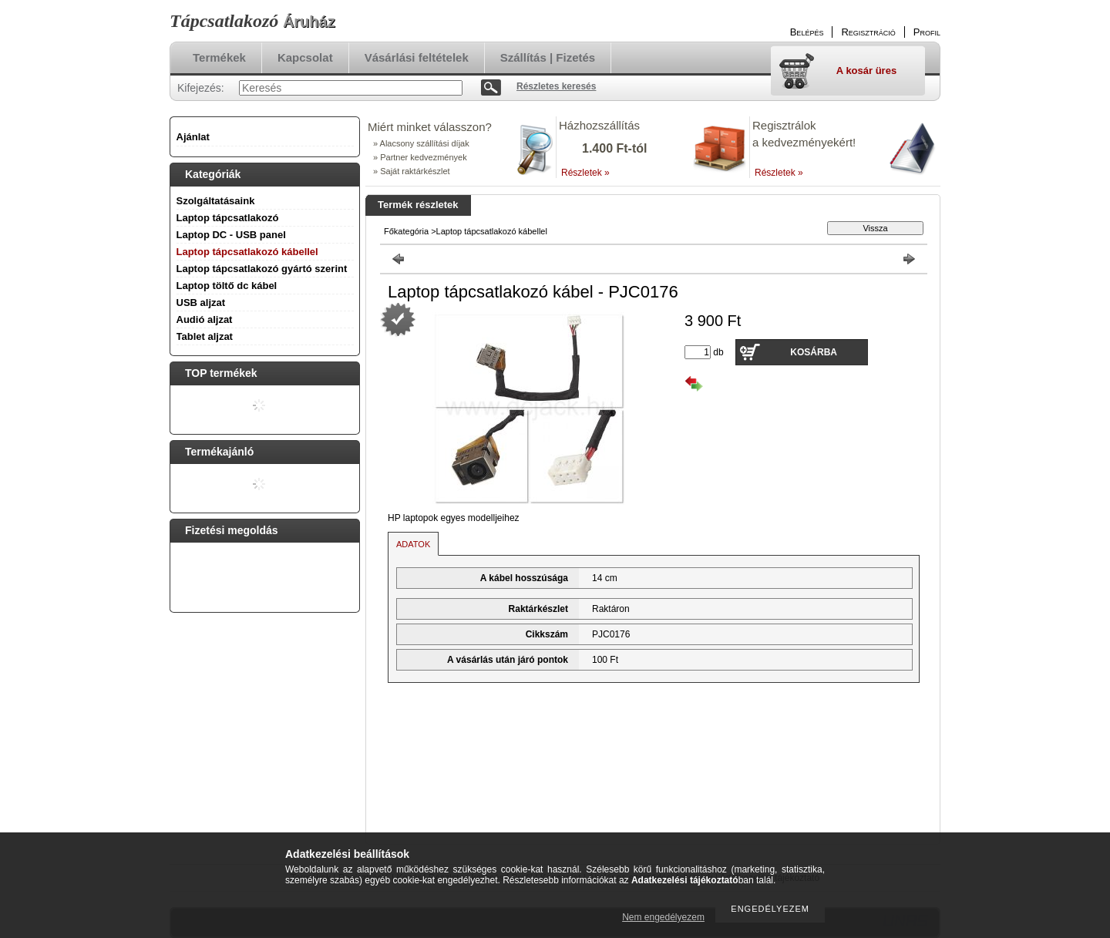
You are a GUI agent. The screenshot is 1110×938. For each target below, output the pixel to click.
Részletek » (585, 172)
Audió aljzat (205, 319)
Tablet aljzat (205, 336)
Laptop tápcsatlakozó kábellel (247, 251)
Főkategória (406, 231)
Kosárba (813, 352)
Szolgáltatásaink (216, 201)
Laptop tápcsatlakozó (228, 218)
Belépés (807, 32)
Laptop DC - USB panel (231, 234)
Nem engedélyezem (663, 917)
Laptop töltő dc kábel (227, 285)
